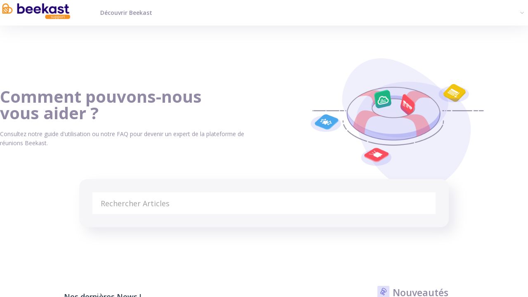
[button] (521, 12)
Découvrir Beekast (126, 12)
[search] (264, 203)
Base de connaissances (31, 237)
